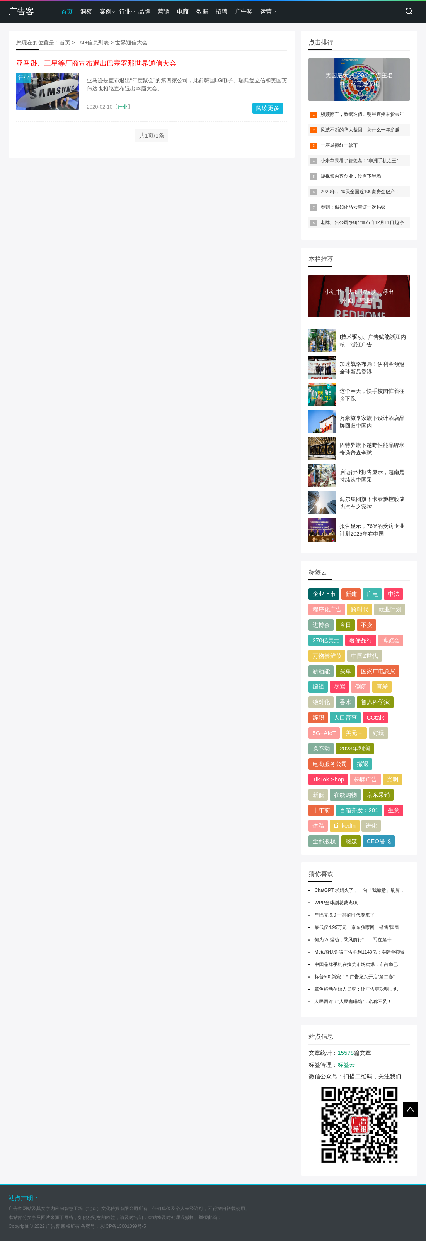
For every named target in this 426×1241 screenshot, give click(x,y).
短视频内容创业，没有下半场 (350, 176)
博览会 (390, 640)
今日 (345, 624)
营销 (163, 11)
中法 (393, 594)
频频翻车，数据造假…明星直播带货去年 (362, 114)
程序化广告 (326, 609)
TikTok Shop (328, 779)
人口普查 (345, 717)
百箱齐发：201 (358, 810)
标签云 (346, 1064)
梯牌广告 (365, 779)
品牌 (144, 11)
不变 (366, 624)
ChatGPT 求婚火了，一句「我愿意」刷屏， (359, 890)
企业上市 (324, 594)
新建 (351, 594)
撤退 (362, 764)
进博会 (321, 624)
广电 (372, 594)
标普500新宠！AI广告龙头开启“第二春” (354, 977)
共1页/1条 (151, 135)
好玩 (378, 733)
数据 (202, 11)
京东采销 (378, 794)
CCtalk (375, 717)
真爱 (382, 686)
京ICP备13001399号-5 (123, 1226)
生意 (393, 810)
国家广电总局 (378, 671)
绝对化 (321, 702)
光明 (392, 779)
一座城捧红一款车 (339, 145)
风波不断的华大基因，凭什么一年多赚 (359, 129)
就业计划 (389, 609)
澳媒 (351, 841)
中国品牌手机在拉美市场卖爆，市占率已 (356, 964)
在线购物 (345, 794)
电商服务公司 (329, 764)
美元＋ (354, 733)
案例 (105, 11)
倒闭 (360, 686)
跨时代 (359, 609)
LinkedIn (345, 825)
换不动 (321, 748)
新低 (318, 794)
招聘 (221, 11)
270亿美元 (325, 640)
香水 (345, 702)
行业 (125, 11)
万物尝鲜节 (326, 655)
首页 (67, 11)
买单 (345, 671)
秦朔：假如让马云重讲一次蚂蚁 (352, 207)
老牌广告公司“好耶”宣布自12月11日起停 (362, 222)
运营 (266, 11)
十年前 (321, 810)
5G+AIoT (324, 733)
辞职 (318, 717)
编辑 (318, 686)
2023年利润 (354, 748)
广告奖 (243, 11)
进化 (371, 825)
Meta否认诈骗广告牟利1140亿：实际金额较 (359, 952)
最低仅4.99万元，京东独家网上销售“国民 (356, 927)
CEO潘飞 (378, 841)
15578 (345, 1052)
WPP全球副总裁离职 (335, 902)
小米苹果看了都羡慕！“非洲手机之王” (359, 160)
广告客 (21, 11)
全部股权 (324, 841)
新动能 (321, 671)
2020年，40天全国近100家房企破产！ (359, 191)
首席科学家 (375, 702)
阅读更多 (267, 108)
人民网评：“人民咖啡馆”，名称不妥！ (353, 1001)
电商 (183, 11)
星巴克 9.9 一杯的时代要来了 (344, 915)
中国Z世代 (364, 655)
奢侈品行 (360, 640)
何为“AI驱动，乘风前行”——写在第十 (352, 939)
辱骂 (339, 686)
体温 (318, 825)
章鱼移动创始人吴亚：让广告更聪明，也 (356, 989)
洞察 (86, 11)
